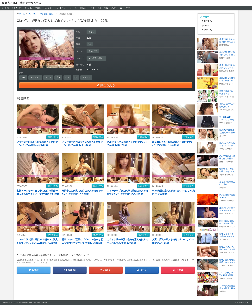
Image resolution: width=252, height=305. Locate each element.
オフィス (86, 77)
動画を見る (53, 137)
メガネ (114, 8)
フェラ (48, 77)
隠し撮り (84, 8)
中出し (38, 8)
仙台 (67, 77)
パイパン (73, 8)
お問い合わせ (239, 302)
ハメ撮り (47, 8)
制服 (106, 8)
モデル (128, 8)
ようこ (91, 31)
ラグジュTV (207, 30)
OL (121, 8)
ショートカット (60, 8)
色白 (23, 77)
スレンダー (35, 77)
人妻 (92, 8)
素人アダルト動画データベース (23, 2)
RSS (248, 302)
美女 (58, 77)
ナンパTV (28, 8)
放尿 (99, 8)
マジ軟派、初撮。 (96, 58)
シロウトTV (16, 8)
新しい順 (5, 8)
